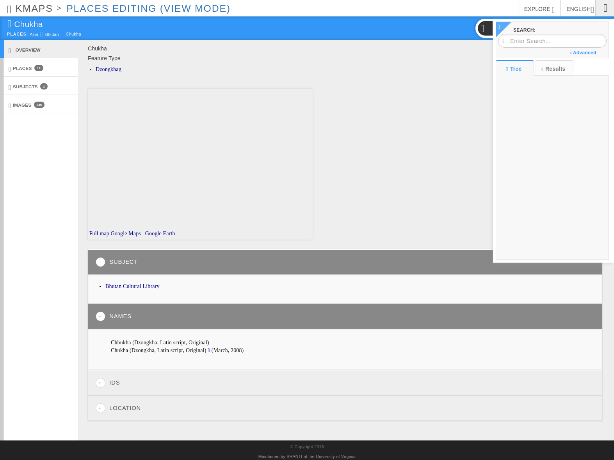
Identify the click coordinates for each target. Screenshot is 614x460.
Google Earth (159, 233)
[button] (484, 28)
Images (26, 105)
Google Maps (126, 233)
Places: (17, 34)
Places (26, 68)
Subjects (28, 87)
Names (114, 316)
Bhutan (52, 34)
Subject (117, 262)
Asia (34, 34)
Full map (98, 233)
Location (118, 408)
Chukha (73, 34)
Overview (25, 50)
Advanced (583, 52)
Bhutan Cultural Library (132, 286)
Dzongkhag (108, 69)
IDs (108, 383)
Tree (514, 69)
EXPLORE (539, 9)
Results (553, 69)
